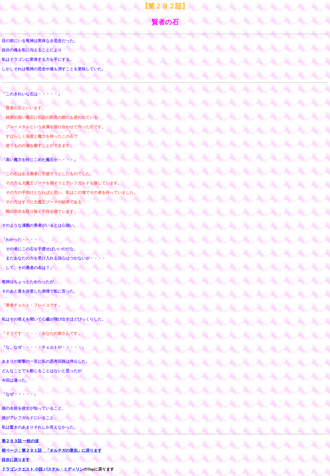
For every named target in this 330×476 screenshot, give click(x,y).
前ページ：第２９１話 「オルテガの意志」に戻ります (52, 450)
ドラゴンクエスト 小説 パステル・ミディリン (43, 469)
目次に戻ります (16, 459)
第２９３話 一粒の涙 (20, 441)
